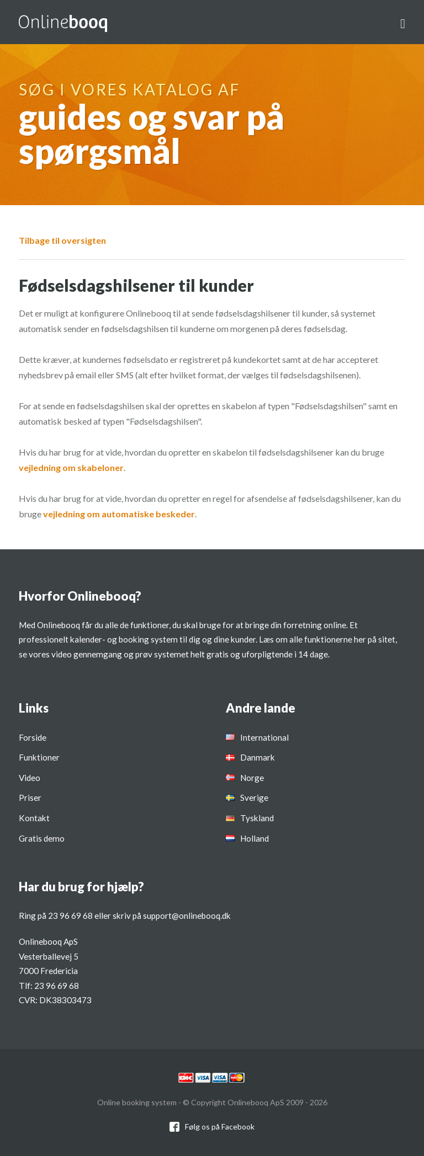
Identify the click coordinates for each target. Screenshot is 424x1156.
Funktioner (39, 757)
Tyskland (257, 818)
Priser (30, 797)
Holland (254, 838)
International (264, 737)
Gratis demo (42, 838)
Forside (32, 737)
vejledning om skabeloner (71, 467)
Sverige (254, 797)
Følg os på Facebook (220, 1126)
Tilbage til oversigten (62, 240)
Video (29, 778)
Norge (252, 778)
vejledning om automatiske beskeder (119, 514)
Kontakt (34, 818)
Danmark (257, 757)
